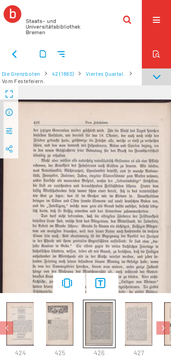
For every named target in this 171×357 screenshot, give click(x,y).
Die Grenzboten (21, 73)
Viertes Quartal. (105, 73)
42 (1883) (63, 73)
